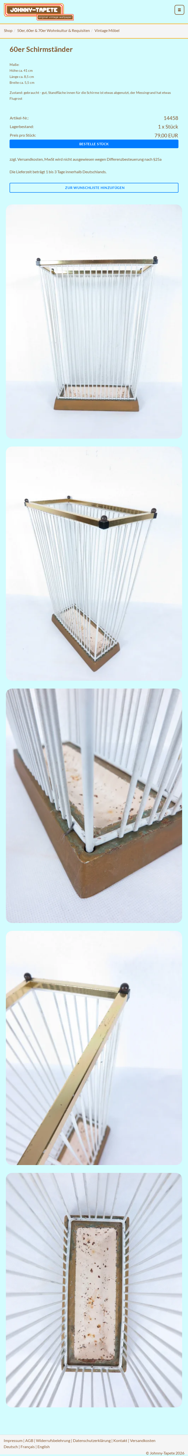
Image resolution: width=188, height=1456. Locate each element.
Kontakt (120, 1440)
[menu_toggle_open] (179, 10)
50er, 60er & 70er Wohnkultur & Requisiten (53, 30)
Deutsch (11, 1446)
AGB (29, 1440)
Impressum (13, 1440)
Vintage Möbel (106, 30)
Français (28, 1446)
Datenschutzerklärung (92, 1440)
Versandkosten (30, 159)
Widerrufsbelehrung (53, 1440)
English (43, 1446)
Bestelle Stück (94, 144)
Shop (8, 30)
